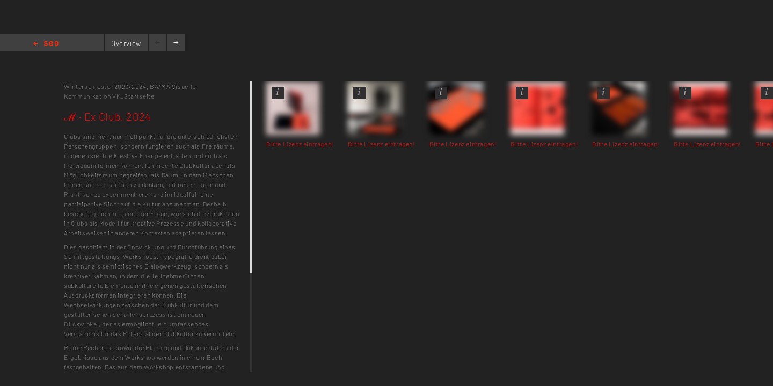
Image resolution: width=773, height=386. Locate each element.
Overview (126, 43)
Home (46, 44)
